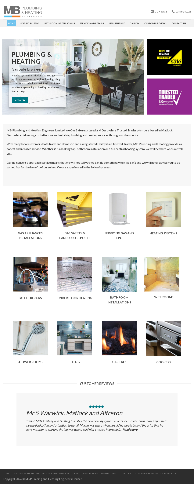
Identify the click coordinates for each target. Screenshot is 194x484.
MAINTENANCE (117, 23)
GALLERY (134, 23)
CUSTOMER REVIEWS (155, 23)
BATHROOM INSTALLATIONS (60, 23)
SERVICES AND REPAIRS (92, 23)
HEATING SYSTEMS (29, 23)
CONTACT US (179, 23)
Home (11, 23)
